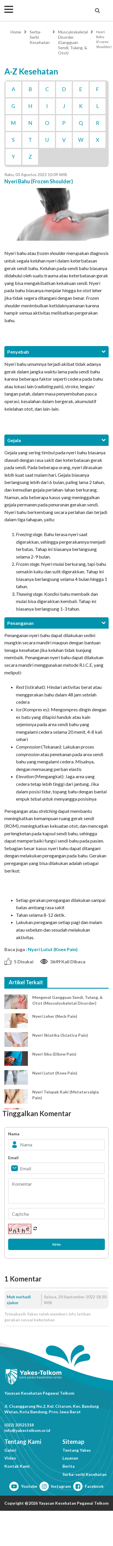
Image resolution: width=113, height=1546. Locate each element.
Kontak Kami (17, 1466)
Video (10, 1457)
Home (15, 31)
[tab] (56, 351)
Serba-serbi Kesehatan (84, 1474)
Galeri (10, 1450)
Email (13, 1157)
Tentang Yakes (76, 1450)
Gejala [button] (56, 440)
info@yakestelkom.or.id (27, 1430)
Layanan (70, 1457)
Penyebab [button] (56, 351)
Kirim (56, 1244)
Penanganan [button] (56, 623)
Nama (13, 1133)
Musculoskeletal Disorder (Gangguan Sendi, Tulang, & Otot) (73, 42)
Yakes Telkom (39, 10)
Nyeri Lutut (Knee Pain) (53, 949)
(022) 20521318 (19, 1424)
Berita (68, 1466)
